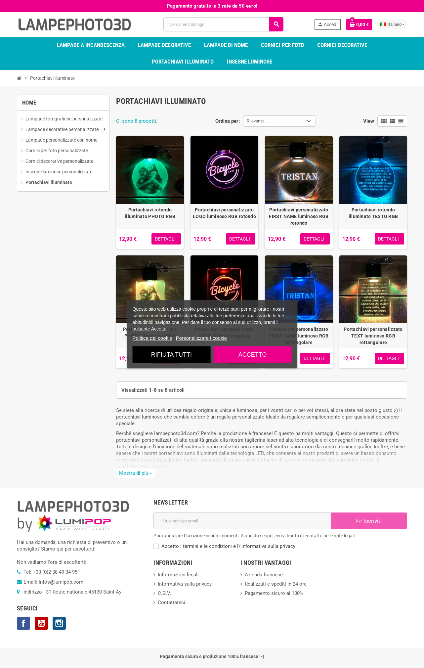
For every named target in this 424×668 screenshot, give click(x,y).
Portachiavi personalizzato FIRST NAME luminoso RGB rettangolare (298, 336)
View (368, 121)
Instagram (59, 623)
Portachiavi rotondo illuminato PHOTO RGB (150, 213)
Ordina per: (227, 121)
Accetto (252, 354)
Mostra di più (135, 473)
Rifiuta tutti (171, 354)
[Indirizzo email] (242, 520)
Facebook (23, 623)
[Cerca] (223, 24)
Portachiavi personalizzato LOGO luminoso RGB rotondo (224, 213)
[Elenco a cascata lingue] (392, 24)
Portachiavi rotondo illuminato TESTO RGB (373, 213)
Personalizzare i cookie (201, 337)
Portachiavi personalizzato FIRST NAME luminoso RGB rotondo (298, 216)
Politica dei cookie (152, 337)
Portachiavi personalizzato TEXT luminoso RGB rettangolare (373, 336)
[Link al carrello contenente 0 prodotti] (359, 24)
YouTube (41, 623)
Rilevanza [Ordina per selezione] (256, 120)
